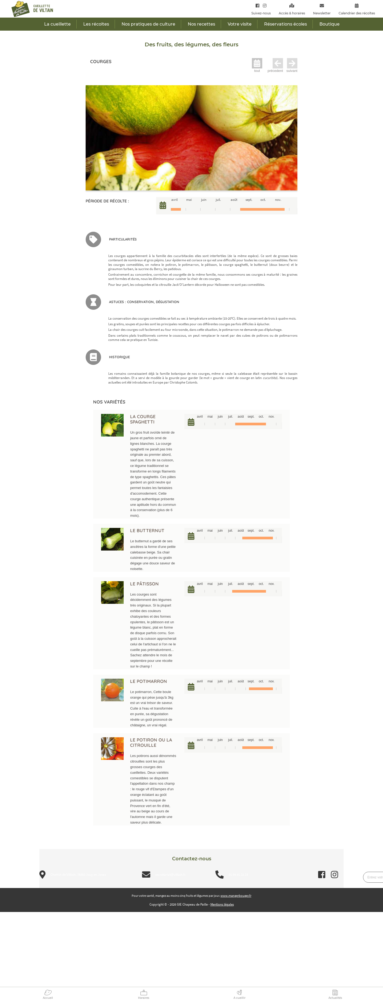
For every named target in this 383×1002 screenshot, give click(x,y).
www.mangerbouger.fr (235, 896)
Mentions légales (222, 904)
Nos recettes (201, 24)
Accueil (48, 998)
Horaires (143, 998)
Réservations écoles (285, 24)
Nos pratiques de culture (148, 24)
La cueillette (57, 24)
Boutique (329, 24)
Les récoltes (96, 24)
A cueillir (239, 998)
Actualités (335, 998)
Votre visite (240, 24)
